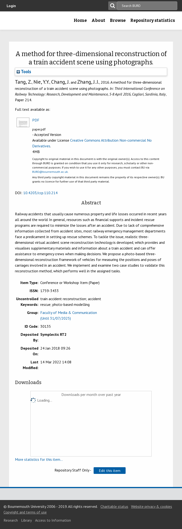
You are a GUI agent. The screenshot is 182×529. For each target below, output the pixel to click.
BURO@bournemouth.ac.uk (50, 171)
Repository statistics (152, 20)
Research (11, 520)
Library (26, 520)
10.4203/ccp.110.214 (40, 192)
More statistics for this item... (39, 459)
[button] (110, 470)
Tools (24, 71)
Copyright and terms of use (25, 512)
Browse (118, 20)
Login (11, 5)
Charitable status (114, 506)
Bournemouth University (11, 22)
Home (80, 20)
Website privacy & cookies (151, 506)
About (98, 20)
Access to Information (53, 520)
